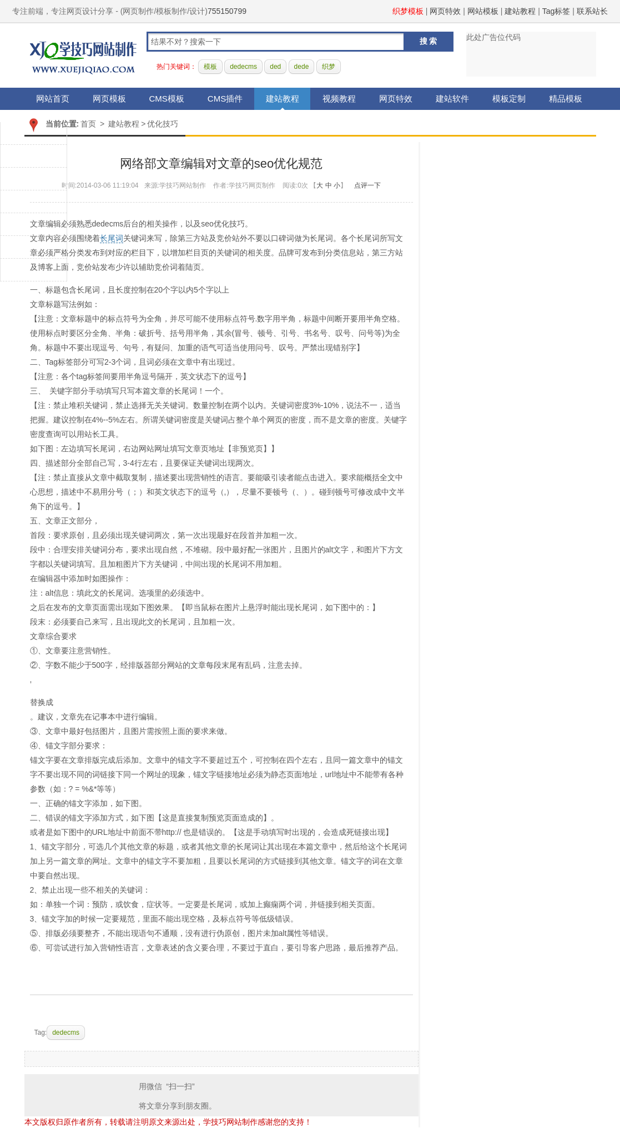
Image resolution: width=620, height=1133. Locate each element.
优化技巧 (162, 123)
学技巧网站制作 (83, 55)
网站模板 (482, 11)
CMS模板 (166, 98)
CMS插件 (225, 98)
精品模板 (565, 98)
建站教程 (520, 11)
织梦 (328, 67)
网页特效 (445, 11)
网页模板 (109, 98)
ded (275, 67)
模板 (210, 67)
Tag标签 (556, 11)
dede (301, 67)
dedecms (243, 67)
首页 (88, 123)
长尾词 (111, 238)
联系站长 (592, 11)
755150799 (227, 11)
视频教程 (339, 98)
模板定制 (509, 98)
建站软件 (452, 98)
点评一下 (367, 185)
